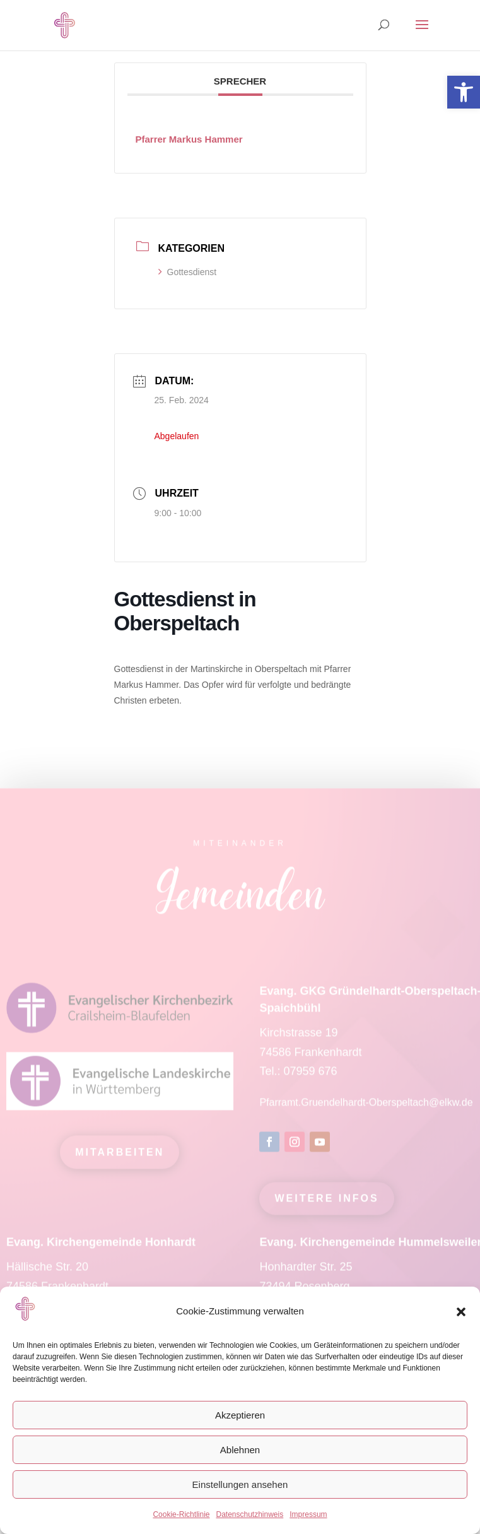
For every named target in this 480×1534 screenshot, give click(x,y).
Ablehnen (240, 1449)
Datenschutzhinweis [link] (249, 1514)
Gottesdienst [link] (187, 272)
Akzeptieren (240, 1415)
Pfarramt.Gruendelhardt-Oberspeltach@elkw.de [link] (365, 1109)
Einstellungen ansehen (240, 1484)
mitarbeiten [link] (119, 1158)
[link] (463, 92)
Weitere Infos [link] (326, 1205)
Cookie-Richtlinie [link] (181, 1514)
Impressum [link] (308, 1514)
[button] (461, 1312)
